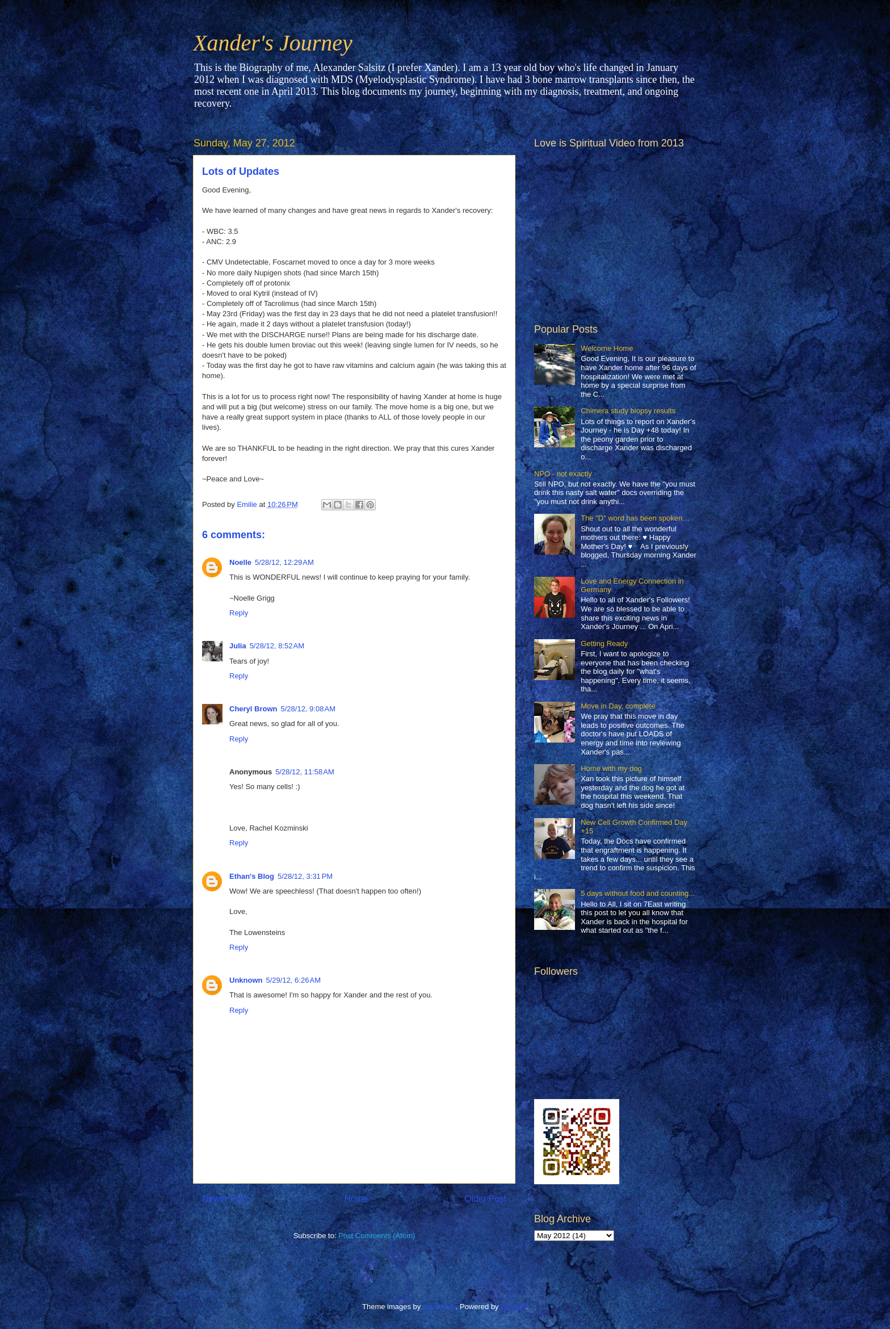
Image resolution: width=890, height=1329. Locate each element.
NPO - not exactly (563, 473)
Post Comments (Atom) (376, 1235)
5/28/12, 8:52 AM (277, 646)
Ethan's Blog (251, 876)
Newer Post (225, 1199)
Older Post (485, 1199)
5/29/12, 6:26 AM (293, 980)
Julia (237, 646)
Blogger (513, 1306)
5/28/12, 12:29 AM (284, 562)
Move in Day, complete (618, 706)
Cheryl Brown (253, 709)
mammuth (439, 1306)
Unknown (246, 980)
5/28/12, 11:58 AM (304, 772)
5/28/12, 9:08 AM (308, 709)
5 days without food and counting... (638, 893)
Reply (238, 613)
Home (356, 1199)
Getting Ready (604, 643)
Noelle (240, 562)
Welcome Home (607, 348)
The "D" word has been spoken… (635, 518)
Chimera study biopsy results (628, 410)
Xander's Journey (272, 43)
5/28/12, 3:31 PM (305, 876)
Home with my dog (611, 768)
